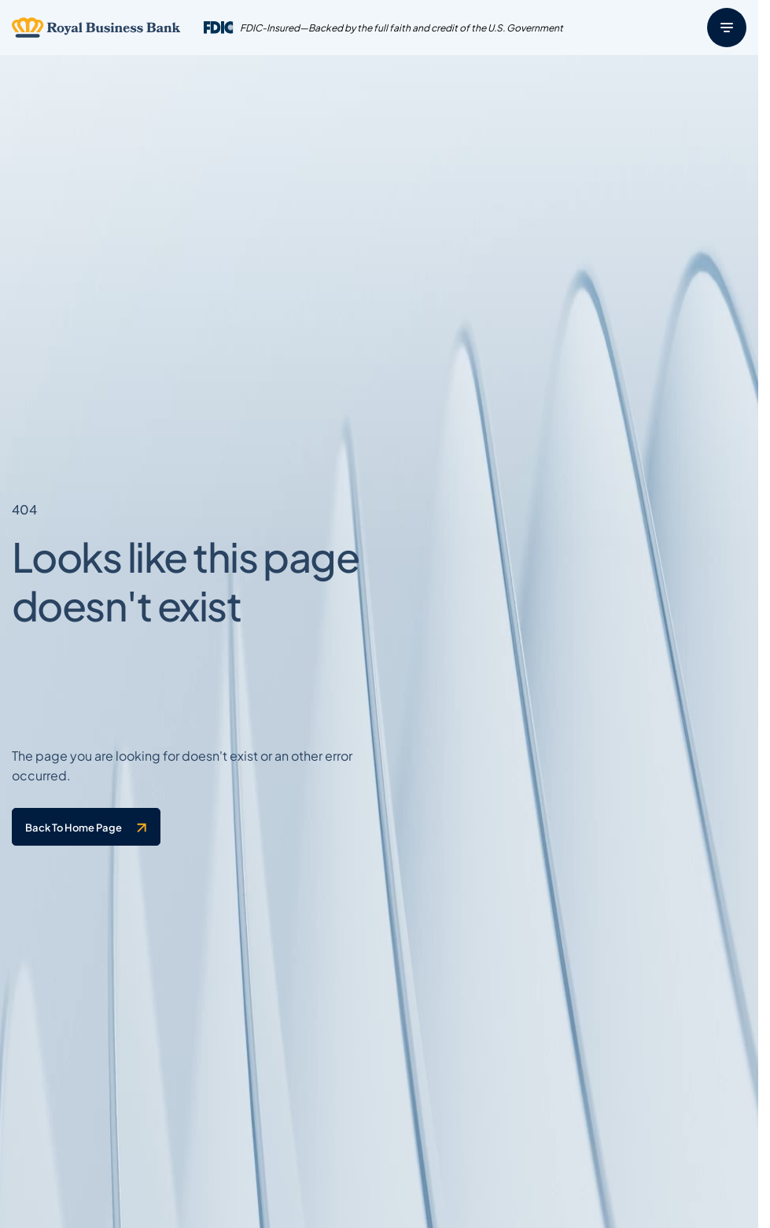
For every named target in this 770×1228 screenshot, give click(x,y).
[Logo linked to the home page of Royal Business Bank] (96, 27)
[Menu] (726, 27)
